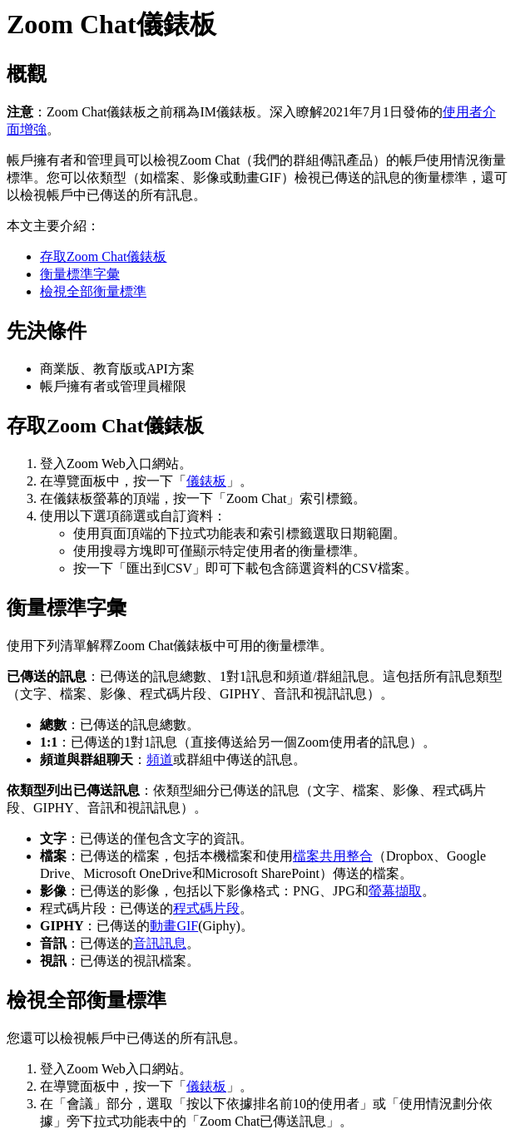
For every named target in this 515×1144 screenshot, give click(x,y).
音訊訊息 (159, 943)
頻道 (159, 759)
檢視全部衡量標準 (93, 291)
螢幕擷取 (395, 891)
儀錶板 (206, 481)
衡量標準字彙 (80, 274)
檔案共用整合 (333, 856)
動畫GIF (174, 926)
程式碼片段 (206, 908)
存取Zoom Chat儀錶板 (103, 256)
